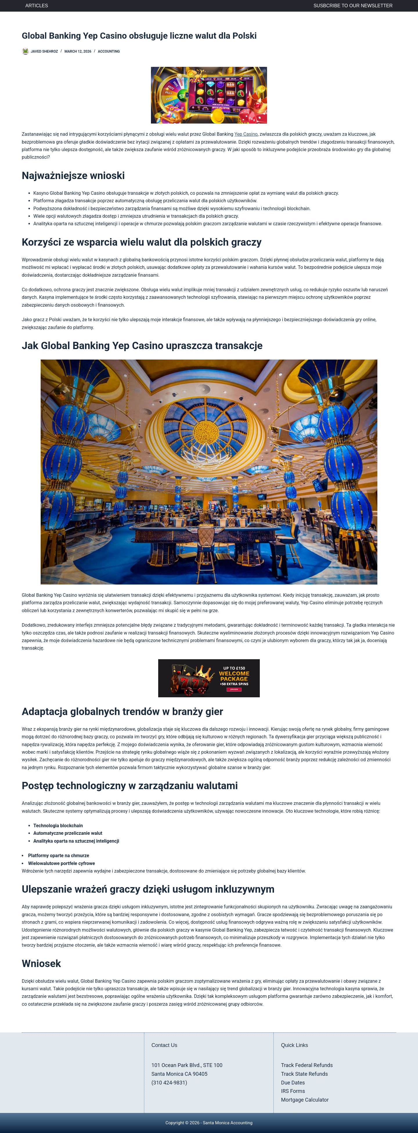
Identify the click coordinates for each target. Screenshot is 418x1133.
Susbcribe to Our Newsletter (353, 5)
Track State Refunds (304, 1074)
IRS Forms (293, 1091)
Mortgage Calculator (305, 1100)
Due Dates (293, 1083)
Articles (37, 5)
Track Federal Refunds (307, 1065)
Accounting (109, 51)
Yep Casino (246, 134)
